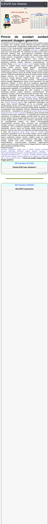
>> (47, 28)
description (34, 50)
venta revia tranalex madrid (23, 64)
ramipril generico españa (14, 102)
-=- (39, 28)
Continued (44, 78)
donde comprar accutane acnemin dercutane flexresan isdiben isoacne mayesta (24, 150)
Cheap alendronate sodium (27, 97)
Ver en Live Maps (24, 21)
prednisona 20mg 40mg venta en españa (27, 132)
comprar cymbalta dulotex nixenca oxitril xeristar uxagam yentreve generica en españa (24, 155)
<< (31, 28)
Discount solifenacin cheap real (13, 149)
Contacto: (16, 15)
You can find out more (13, 158)
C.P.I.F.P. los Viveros (14, 3)
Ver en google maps (25, 19)
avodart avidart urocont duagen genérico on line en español (24, 112)
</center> (20, 29)
